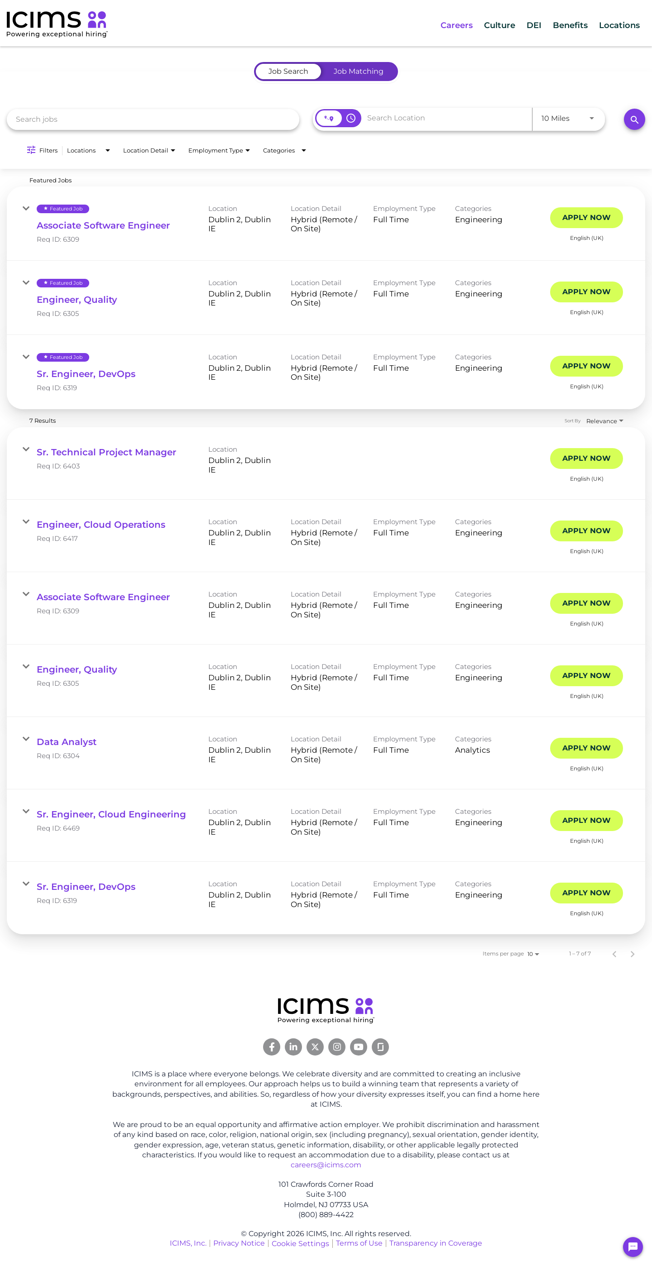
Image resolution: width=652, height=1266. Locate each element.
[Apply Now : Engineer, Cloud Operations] (586, 531)
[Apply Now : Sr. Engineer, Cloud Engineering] (586, 820)
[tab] (288, 71)
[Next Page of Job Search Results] (632, 954)
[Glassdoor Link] (380, 1047)
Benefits (557, 25)
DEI (513, 25)
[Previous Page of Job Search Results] (614, 954)
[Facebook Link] (271, 1047)
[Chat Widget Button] (633, 1247)
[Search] (634, 119)
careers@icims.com (326, 1165)
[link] (326, 223)
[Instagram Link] (336, 1047)
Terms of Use (359, 1243)
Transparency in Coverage (435, 1243)
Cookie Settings (300, 1243)
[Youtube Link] (358, 1047)
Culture (471, 25)
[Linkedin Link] (293, 1047)
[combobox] (153, 119)
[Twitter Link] (315, 1047)
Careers (420, 25)
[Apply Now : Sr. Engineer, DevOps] (586, 366)
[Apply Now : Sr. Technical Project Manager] (586, 458)
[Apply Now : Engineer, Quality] (586, 292)
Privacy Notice (239, 1243)
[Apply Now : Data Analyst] (586, 748)
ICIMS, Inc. (188, 1243)
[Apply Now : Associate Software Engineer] (586, 217)
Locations (615, 25)
